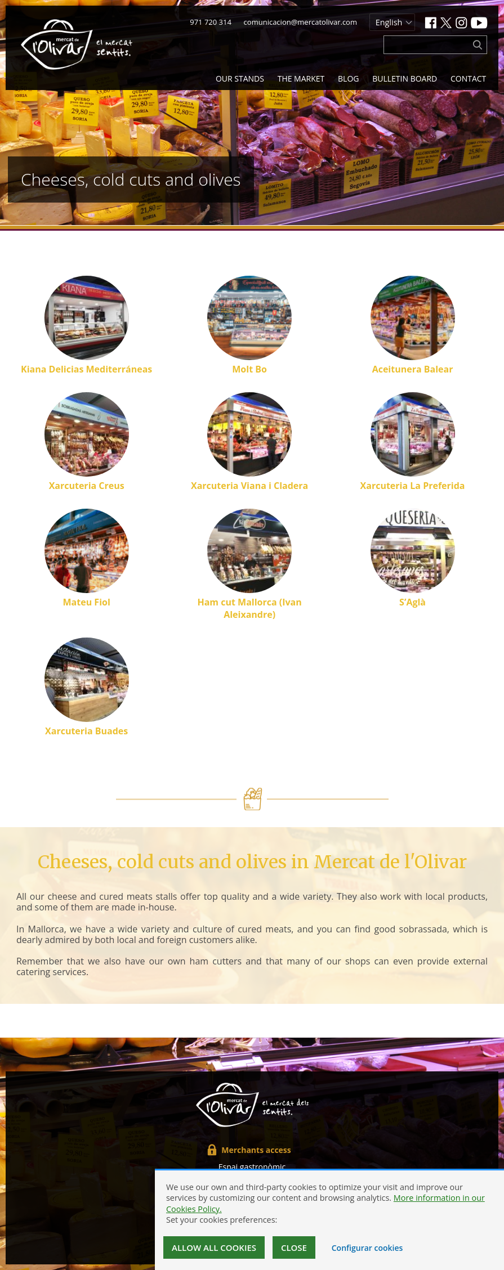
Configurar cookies (367, 1247)
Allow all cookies (214, 1247)
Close (294, 1247)
